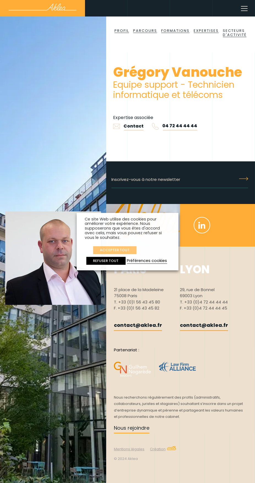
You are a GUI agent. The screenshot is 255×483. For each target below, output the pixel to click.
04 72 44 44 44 (179, 126)
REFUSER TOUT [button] (106, 260)
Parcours (145, 30)
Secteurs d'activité (234, 32)
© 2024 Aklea (126, 458)
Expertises (206, 30)
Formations (175, 30)
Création (163, 449)
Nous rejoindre (131, 427)
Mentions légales (129, 449)
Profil (121, 30)
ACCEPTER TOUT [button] (115, 250)
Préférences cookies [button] (147, 260)
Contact (128, 126)
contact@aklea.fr (138, 325)
